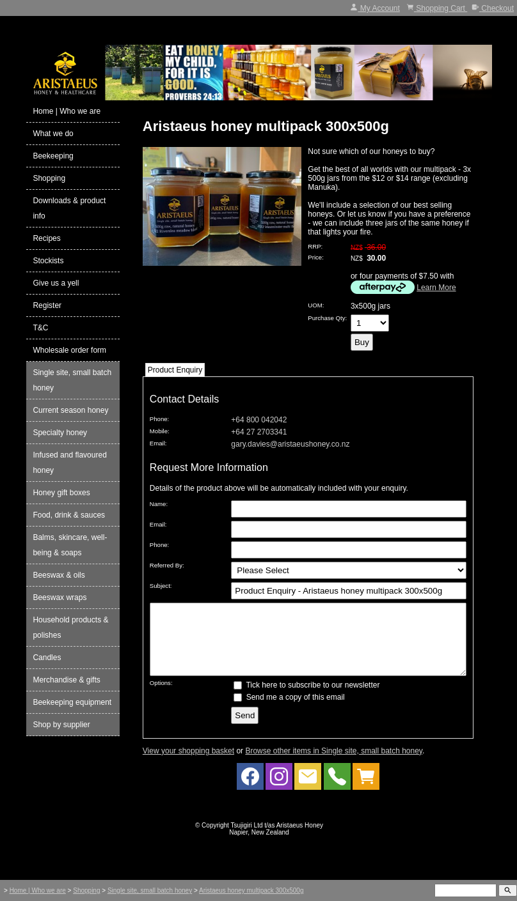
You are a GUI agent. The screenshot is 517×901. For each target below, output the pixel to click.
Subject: (161, 585)
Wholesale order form (69, 350)
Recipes (46, 238)
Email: (158, 443)
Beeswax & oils (58, 575)
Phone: (159, 418)
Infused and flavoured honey (69, 462)
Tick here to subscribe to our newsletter (306, 698)
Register (47, 305)
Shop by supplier (61, 724)
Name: (159, 503)
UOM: (316, 305)
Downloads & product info (69, 208)
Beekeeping (53, 155)
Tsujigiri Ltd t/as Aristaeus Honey (277, 838)
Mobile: (160, 431)
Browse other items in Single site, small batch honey (333, 764)
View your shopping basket (188, 764)
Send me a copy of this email (289, 710)
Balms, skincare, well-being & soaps (70, 545)
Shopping (49, 178)
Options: (161, 696)
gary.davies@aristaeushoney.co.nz (290, 444)
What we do (53, 133)
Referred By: (167, 565)
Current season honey (70, 410)
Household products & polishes (70, 627)
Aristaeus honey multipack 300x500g (251, 890)
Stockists (48, 260)
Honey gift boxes (61, 492)
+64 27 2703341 (259, 431)
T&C (40, 327)
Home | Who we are (66, 111)
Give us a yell (56, 283)
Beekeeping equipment (72, 702)
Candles (47, 657)
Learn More (436, 287)
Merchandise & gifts (66, 679)
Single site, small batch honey (72, 380)
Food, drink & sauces (69, 515)
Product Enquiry (175, 370)
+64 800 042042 (259, 419)
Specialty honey (60, 432)
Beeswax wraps (59, 597)
